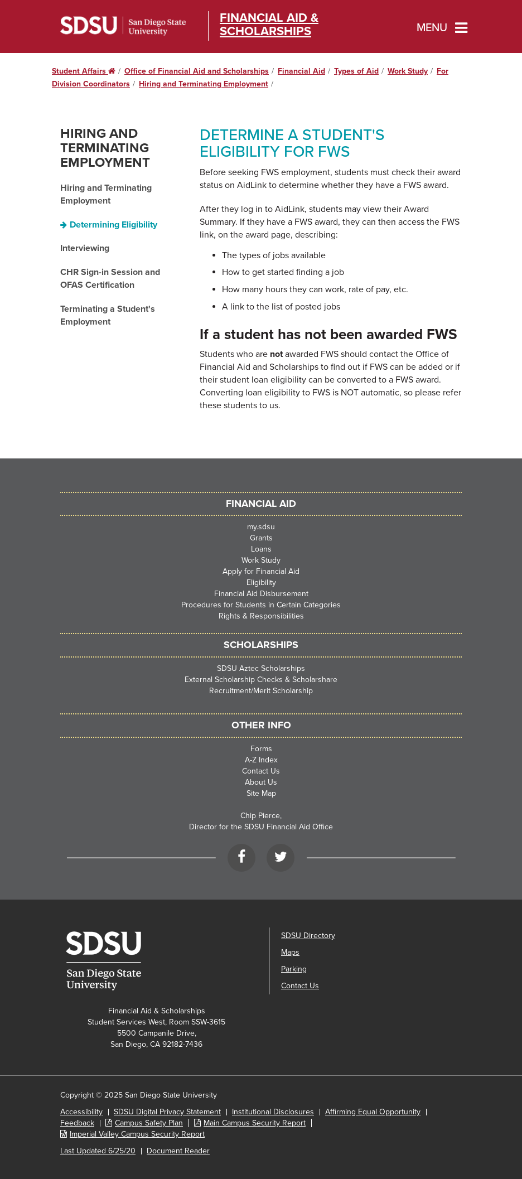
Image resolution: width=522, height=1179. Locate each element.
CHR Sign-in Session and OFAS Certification (110, 279)
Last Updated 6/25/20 (98, 1151)
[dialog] (488, 1145)
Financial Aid (301, 71)
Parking (294, 969)
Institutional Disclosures (273, 1112)
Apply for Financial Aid (261, 571)
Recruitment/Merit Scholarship (261, 690)
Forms (261, 748)
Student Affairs (83, 71)
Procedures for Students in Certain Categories (261, 605)
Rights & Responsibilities (261, 616)
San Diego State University (123, 26)
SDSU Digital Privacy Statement (167, 1112)
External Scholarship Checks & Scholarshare (261, 679)
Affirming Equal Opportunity (372, 1112)
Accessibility (81, 1112)
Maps (290, 952)
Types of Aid (356, 71)
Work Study (408, 71)
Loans (261, 549)
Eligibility (261, 582)
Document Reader (178, 1151)
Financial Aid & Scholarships (269, 24)
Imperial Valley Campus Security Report (137, 1134)
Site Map (261, 793)
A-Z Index (261, 760)
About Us (261, 782)
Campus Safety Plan (149, 1123)
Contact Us (261, 771)
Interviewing (84, 248)
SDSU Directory (308, 935)
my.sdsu (261, 526)
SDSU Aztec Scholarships (261, 668)
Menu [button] (432, 28)
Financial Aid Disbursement (261, 593)
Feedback (77, 1123)
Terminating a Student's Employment (107, 315)
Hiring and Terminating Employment (203, 84)
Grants (261, 538)
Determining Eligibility (113, 224)
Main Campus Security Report (255, 1123)
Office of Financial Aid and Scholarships (196, 71)
